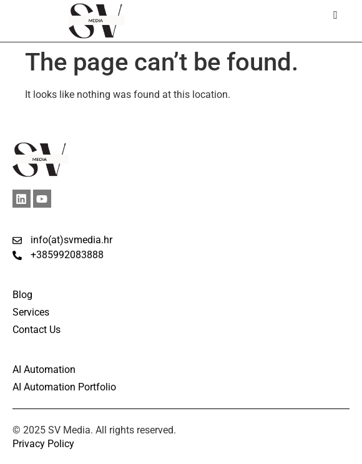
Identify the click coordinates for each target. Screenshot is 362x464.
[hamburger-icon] (335, 15)
